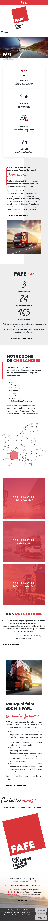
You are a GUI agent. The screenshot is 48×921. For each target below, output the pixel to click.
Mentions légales (24, 872)
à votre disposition (24, 152)
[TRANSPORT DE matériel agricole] (24, 584)
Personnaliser (41, 918)
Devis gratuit (11, 645)
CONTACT (22, 901)
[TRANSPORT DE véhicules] (24, 541)
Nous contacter (18, 216)
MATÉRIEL (24, 149)
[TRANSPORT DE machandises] (24, 498)
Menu (6, 32)
